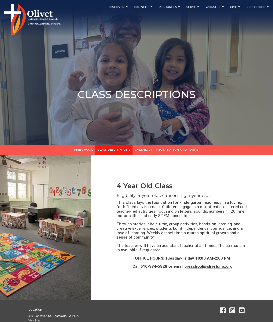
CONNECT (143, 7)
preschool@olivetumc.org (208, 266)
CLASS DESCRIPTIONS (113, 149)
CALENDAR (143, 149)
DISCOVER (118, 7)
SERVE (193, 7)
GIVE (235, 7)
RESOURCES (170, 7)
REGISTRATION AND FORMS (177, 149)
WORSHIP (215, 7)
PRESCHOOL (257, 7)
